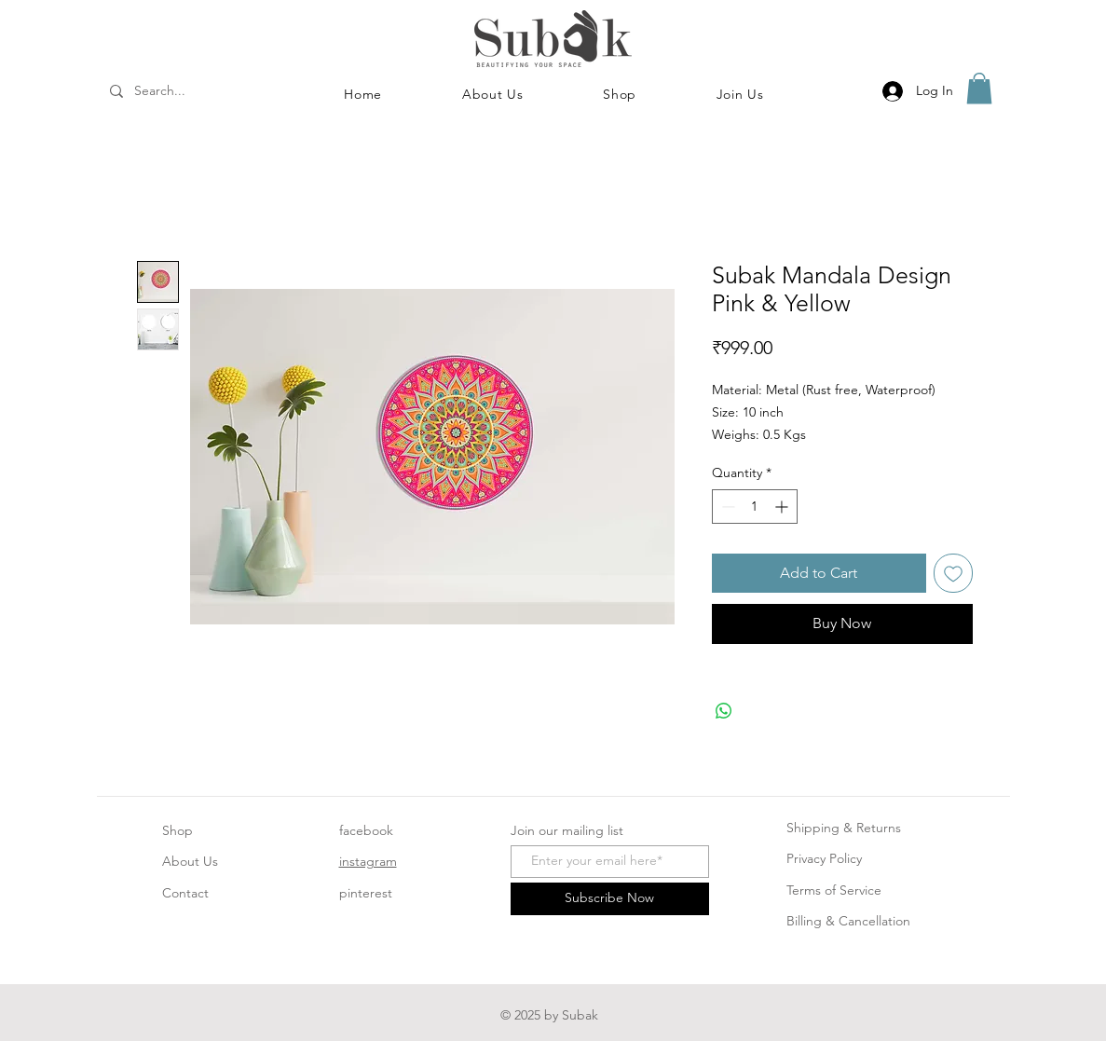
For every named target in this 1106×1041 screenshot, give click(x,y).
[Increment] (783, 506)
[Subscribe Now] (610, 899)
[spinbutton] (754, 506)
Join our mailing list (567, 830)
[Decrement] (726, 506)
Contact (185, 892)
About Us (190, 861)
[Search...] (184, 91)
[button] (620, 94)
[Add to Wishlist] (953, 573)
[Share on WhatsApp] (724, 711)
